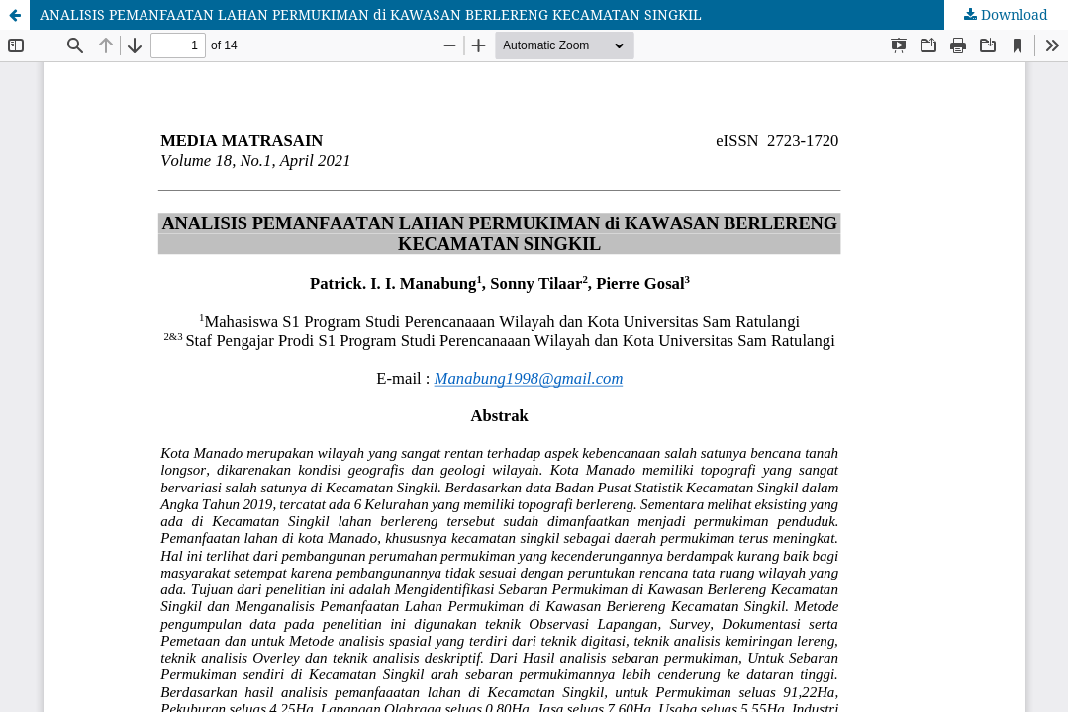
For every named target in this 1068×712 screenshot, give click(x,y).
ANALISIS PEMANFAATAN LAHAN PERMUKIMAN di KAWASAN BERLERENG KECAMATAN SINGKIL (371, 14)
